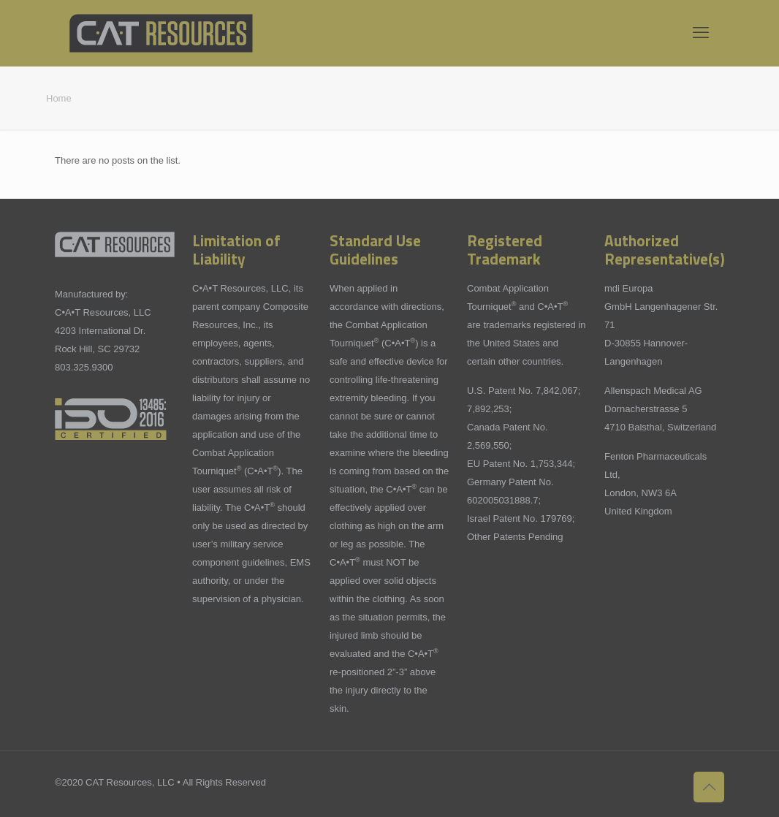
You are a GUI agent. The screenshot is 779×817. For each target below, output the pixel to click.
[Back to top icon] (709, 787)
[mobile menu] (700, 32)
